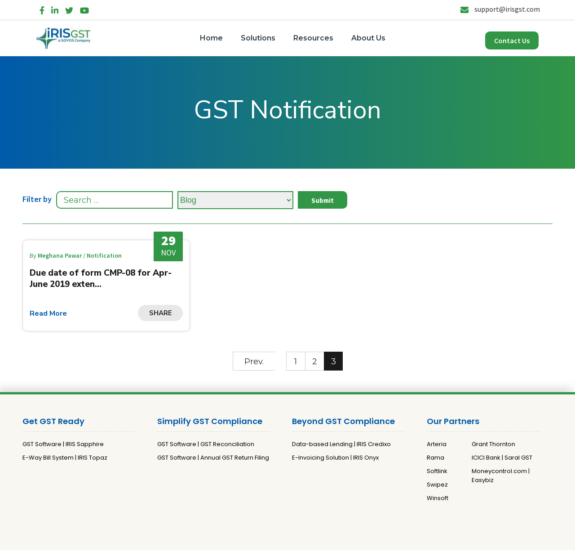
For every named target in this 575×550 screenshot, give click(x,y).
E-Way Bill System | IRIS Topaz (64, 457)
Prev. (254, 362)
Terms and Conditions (332, 539)
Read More (48, 313)
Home (211, 38)
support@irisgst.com (500, 8)
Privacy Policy (274, 539)
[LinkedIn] (54, 9)
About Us (368, 38)
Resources (313, 38)
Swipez (437, 484)
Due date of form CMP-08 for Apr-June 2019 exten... (101, 278)
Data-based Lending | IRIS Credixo (341, 444)
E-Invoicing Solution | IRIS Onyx (335, 457)
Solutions (258, 38)
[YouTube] (84, 9)
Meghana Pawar (60, 255)
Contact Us (512, 40)
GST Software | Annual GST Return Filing (213, 457)
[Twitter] (69, 9)
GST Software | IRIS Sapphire (63, 444)
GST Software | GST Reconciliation (205, 444)
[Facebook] (42, 9)
